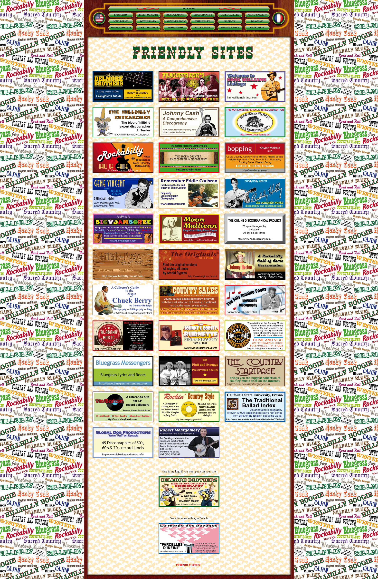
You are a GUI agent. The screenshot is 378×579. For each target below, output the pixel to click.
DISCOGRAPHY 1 (175, 15)
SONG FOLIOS (120, 21)
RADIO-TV (230, 21)
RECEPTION (189, 8)
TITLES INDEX (202, 27)
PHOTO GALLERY (257, 15)
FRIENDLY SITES (230, 27)
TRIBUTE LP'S (202, 21)
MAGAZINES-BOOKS (175, 21)
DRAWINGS (257, 21)
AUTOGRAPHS (175, 27)
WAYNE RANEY (148, 21)
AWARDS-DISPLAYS (121, 27)
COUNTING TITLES (148, 27)
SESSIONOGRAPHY (148, 15)
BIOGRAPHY (121, 15)
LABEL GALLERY (230, 15)
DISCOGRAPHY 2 (203, 15)
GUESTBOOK (257, 27)
